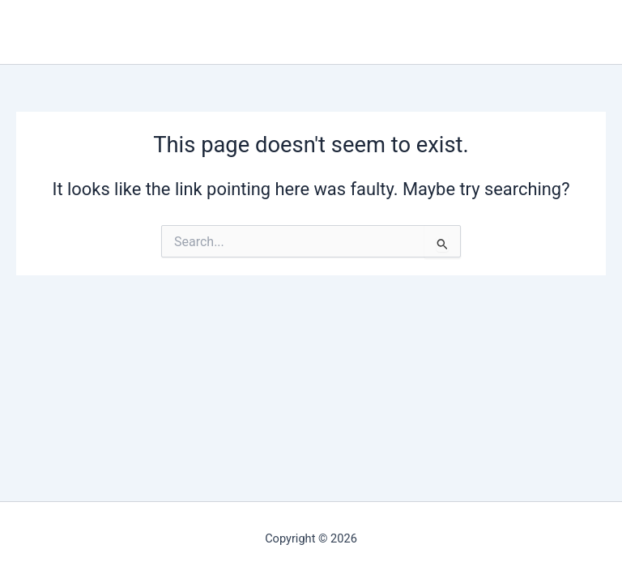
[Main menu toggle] (597, 32)
